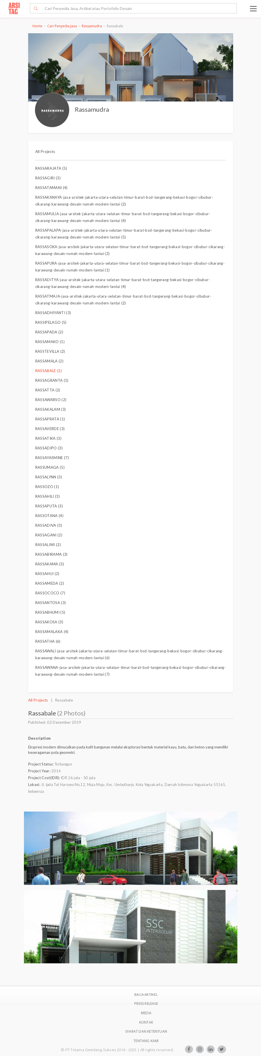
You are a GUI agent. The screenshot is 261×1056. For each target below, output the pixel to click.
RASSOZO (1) (47, 486)
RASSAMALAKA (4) (52, 631)
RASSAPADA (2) (49, 332)
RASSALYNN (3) (48, 477)
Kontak (146, 1022)
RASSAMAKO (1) (50, 341)
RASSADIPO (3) (49, 448)
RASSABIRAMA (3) (51, 554)
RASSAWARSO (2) (51, 399)
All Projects (45, 151)
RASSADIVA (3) (48, 525)
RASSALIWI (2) (48, 544)
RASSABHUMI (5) (50, 612)
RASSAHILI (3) (47, 496)
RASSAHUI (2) (47, 573)
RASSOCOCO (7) (50, 593)
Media (146, 1013)
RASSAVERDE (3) (50, 428)
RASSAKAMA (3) (49, 564)
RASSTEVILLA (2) (50, 351)
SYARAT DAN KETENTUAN (146, 1031)
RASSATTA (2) (47, 390)
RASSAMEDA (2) (49, 583)
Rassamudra (92, 26)
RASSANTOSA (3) (50, 602)
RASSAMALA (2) (49, 361)
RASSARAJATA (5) (51, 168)
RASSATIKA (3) (48, 438)
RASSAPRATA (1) (50, 419)
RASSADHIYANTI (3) (53, 312)
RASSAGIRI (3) (48, 178)
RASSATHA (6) (48, 641)
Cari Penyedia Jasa (62, 26)
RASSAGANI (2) (48, 535)
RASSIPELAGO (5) (51, 322)
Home (37, 26)
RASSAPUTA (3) (49, 506)
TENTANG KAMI (146, 1040)
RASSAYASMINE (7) (52, 457)
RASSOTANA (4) (49, 515)
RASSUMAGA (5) (50, 467)
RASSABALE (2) (48, 370)
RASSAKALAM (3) (50, 409)
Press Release (146, 1003)
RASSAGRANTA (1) (52, 380)
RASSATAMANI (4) (51, 187)
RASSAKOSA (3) (49, 622)
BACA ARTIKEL (146, 994)
